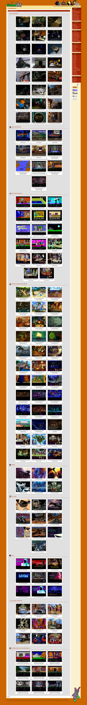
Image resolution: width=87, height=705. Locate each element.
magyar (75, 64)
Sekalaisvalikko (76, 43)
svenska (75, 72)
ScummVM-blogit (76, 19)
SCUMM (75, 78)
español (75, 60)
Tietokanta (75, 28)
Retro (75, 81)
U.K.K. (75, 24)
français (75, 62)
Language (75, 53)
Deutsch (75, 56)
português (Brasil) (76, 68)
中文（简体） (76, 74)
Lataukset (75, 14)
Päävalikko (75, 8)
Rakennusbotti (76, 39)
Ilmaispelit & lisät (76, 15)
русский (75, 71)
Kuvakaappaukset (77, 11)
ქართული (75, 67)
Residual (75, 80)
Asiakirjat (75, 25)
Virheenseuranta (76, 34)
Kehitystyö (75, 31)
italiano (75, 66)
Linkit (75, 49)
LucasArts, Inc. (55, 699)
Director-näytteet (76, 18)
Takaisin (8, 696)
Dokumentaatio (75, 22)
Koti (74, 10)
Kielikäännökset (76, 35)
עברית (73, 63)
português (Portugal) (77, 70)
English (75, 59)
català (75, 55)
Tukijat (75, 45)
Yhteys (75, 48)
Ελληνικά (75, 58)
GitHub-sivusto (76, 38)
